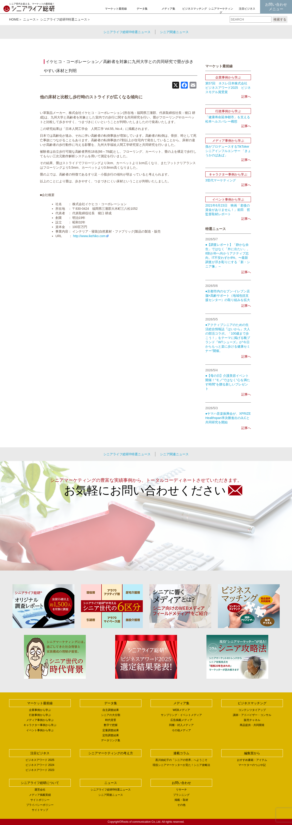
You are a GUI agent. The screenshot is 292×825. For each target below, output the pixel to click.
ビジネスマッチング (194, 8)
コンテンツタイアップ (252, 710)
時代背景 (110, 720)
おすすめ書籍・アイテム (252, 760)
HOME (14, 19)
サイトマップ (40, 810)
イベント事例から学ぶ (40, 730)
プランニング (181, 794)
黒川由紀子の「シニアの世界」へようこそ (181, 760)
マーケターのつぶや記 (252, 765)
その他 (181, 805)
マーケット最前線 (116, 8)
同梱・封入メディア (181, 725)
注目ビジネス (247, 8)
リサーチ (181, 789)
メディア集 (168, 8)
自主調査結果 (110, 710)
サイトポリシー (40, 799)
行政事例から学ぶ (40, 715)
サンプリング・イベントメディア (181, 715)
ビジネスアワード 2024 (40, 765)
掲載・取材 (181, 799)
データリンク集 (110, 740)
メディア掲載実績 (40, 794)
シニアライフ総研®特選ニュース (63, 19)
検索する (280, 19)
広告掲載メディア (181, 720)
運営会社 (39, 789)
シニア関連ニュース (174, 32)
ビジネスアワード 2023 (40, 770)
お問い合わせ (181, 783)
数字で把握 (110, 725)
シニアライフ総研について (40, 783)
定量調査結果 (110, 730)
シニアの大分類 (110, 715)
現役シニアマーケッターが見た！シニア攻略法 (181, 765)
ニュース (29, 19)
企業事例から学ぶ (40, 710)
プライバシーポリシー (40, 805)
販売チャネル (252, 720)
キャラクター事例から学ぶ (39, 725)
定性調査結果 (110, 735)
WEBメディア (181, 710)
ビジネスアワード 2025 (40, 760)
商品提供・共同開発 (252, 725)
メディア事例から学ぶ (40, 720)
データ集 (142, 8)
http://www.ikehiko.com (89, 236)
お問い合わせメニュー (276, 7)
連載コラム (181, 753)
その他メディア (181, 730)
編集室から (252, 753)
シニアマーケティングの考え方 (221, 12)
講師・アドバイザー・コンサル (252, 715)
